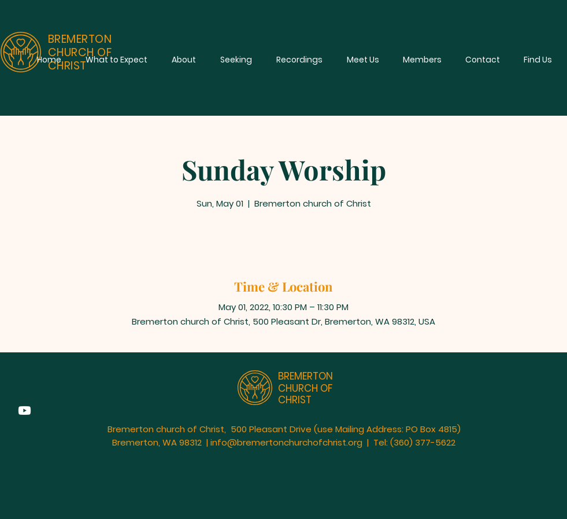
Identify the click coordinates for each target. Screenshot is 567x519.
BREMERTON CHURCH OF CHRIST (305, 388)
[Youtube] (24, 410)
